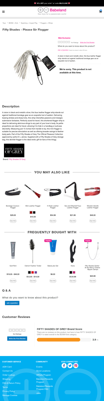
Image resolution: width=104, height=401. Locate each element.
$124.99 (72, 277)
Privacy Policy (8, 391)
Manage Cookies (9, 395)
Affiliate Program (43, 375)
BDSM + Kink (13, 23)
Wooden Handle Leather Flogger (93, 207)
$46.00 (93, 215)
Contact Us (7, 371)
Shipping (6, 379)
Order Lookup (8, 375)
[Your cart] (100, 11)
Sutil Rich (13, 266)
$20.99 (93, 276)
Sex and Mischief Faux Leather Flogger (73, 207)
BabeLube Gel (53, 266)
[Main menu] (3, 12)
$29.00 (13, 215)
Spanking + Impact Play (29, 23)
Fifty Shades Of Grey (17, 159)
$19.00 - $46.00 (13, 274)
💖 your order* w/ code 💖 (52, 3)
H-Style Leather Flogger (53, 207)
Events (39, 367)
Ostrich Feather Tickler (33, 266)
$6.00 (53, 274)
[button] (31, 212)
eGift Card (7, 367)
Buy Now (13, 221)
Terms (5, 387)
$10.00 (33, 217)
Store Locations (43, 371)
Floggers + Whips (46, 23)
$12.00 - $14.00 (33, 277)
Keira (73, 266)
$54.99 (53, 215)
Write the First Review (87, 42)
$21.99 (73, 215)
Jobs (38, 393)
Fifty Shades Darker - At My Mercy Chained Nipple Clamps (93, 267)
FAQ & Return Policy (11, 383)
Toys (4, 23)
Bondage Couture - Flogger (13, 207)
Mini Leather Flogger (33, 206)
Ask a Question (63, 50)
